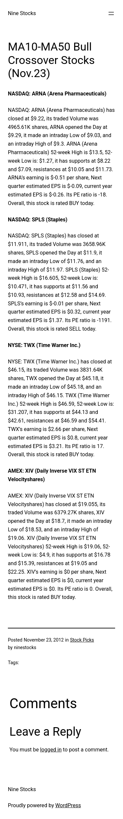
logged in (51, 750)
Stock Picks (82, 640)
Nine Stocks (22, 13)
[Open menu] (111, 13)
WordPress (68, 805)
